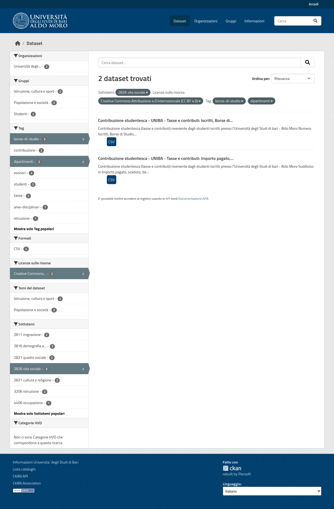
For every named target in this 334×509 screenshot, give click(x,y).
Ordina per (260, 78)
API (168, 198)
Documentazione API (192, 198)
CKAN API (20, 476)
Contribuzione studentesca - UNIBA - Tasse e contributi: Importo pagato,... (166, 158)
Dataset (180, 21)
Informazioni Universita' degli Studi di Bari (46, 462)
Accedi (313, 4)
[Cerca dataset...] (297, 21)
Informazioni (254, 21)
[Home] (17, 43)
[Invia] (315, 21)
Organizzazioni (205, 21)
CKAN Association (27, 483)
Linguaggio (232, 484)
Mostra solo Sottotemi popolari (39, 413)
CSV (111, 142)
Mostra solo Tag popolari (34, 228)
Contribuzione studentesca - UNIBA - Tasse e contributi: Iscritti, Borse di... (165, 120)
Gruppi (231, 21)
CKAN (232, 468)
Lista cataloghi (24, 469)
